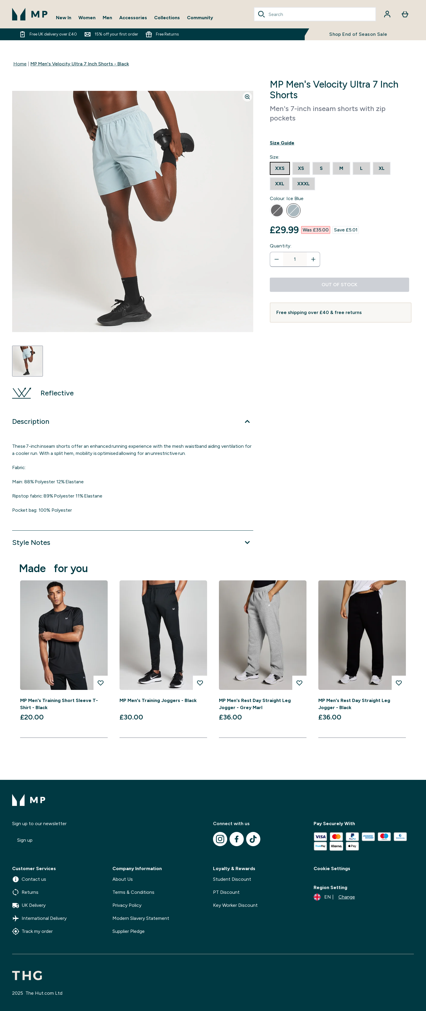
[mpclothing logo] (30, 14)
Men (107, 17)
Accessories (133, 17)
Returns (25, 892)
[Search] (261, 14)
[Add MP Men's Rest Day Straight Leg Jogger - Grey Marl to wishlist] (299, 683)
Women (87, 17)
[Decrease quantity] (276, 259)
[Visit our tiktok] (253, 839)
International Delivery (39, 918)
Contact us (29, 879)
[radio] (280, 168)
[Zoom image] (247, 97)
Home (20, 64)
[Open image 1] (27, 361)
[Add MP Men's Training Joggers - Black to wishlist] (200, 683)
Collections (167, 17)
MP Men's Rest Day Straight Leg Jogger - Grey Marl (255, 704)
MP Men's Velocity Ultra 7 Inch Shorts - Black (79, 64)
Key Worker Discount (235, 905)
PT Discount (226, 892)
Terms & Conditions (133, 892)
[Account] (387, 14)
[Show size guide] (341, 143)
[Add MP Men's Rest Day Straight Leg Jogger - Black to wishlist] (399, 683)
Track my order (32, 931)
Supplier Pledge (128, 931)
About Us (122, 879)
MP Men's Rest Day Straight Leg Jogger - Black (354, 704)
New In (63, 17)
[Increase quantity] (313, 259)
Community (200, 17)
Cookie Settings (332, 868)
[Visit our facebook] (237, 839)
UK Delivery (29, 905)
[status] (295, 259)
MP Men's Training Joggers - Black (158, 700)
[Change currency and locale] (334, 897)
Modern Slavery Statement (140, 918)
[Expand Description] (132, 421)
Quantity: (281, 246)
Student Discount (232, 879)
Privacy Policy (126, 905)
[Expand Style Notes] (132, 542)
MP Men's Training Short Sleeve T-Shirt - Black (59, 704)
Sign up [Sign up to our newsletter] (25, 840)
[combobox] (315, 14)
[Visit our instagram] (220, 839)
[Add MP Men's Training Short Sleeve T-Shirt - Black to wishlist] (100, 683)
